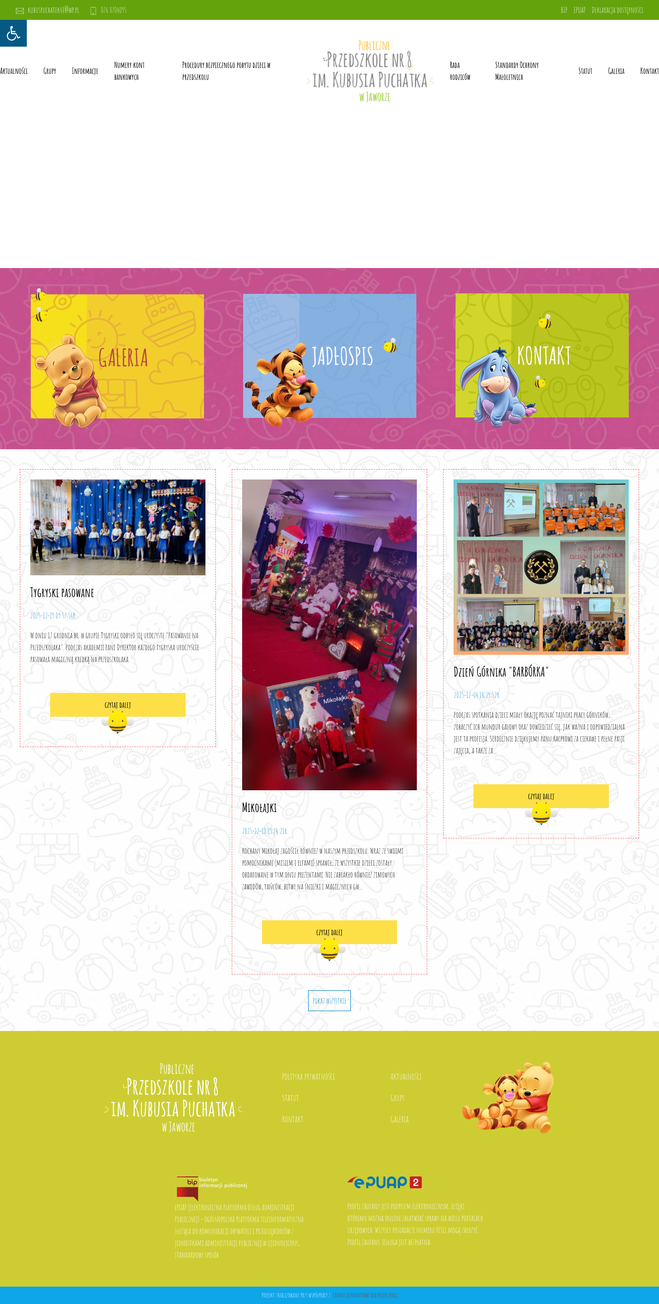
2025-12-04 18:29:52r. (477, 695)
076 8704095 (108, 10)
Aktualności (14, 71)
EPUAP (580, 10)
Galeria (616, 71)
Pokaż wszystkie (329, 1001)
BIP (564, 10)
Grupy (50, 71)
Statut (290, 1097)
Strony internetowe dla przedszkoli (364, 1295)
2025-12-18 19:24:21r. (265, 831)
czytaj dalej (118, 705)
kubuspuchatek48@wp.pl (47, 10)
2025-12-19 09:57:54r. (53, 615)
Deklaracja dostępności (617, 10)
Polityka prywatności (308, 1076)
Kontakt (649, 71)
